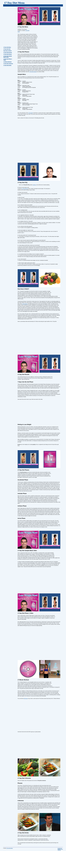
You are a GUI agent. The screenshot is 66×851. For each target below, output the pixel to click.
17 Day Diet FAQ (6, 49)
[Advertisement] (33, 5)
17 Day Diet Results (7, 52)
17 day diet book (25, 188)
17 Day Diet (14, 2)
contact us (34, 184)
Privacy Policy (60, 849)
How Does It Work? (7, 50)
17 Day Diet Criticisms (8, 63)
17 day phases (24, 303)
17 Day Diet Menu (7, 47)
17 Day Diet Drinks (7, 65)
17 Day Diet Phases (7, 54)
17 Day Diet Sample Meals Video (7, 57)
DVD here (26, 698)
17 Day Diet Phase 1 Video (7, 59)
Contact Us (60, 848)
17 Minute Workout (7, 61)
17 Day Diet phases (32, 71)
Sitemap (59, 849)
